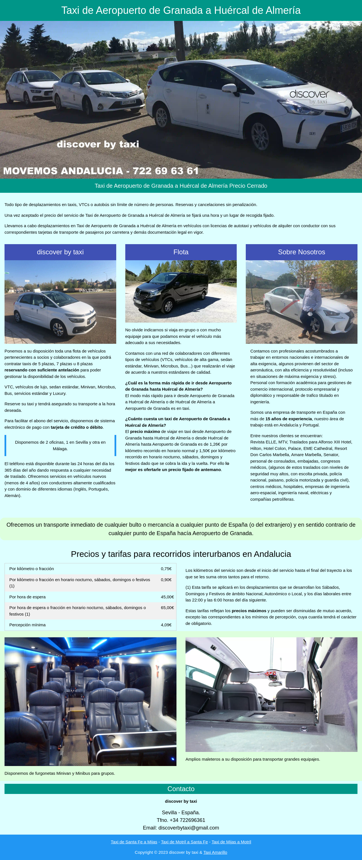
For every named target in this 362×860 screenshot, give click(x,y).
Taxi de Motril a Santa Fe (184, 841)
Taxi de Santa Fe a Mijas (134, 841)
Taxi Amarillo (215, 852)
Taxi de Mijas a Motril (231, 841)
